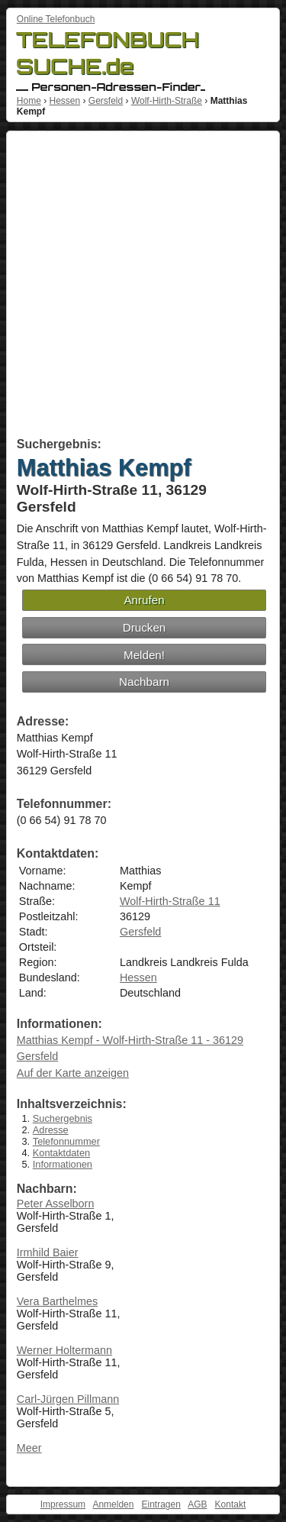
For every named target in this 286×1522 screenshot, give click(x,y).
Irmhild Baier (48, 1252)
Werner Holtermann (64, 1350)
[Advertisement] (143, 287)
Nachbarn (144, 681)
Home (29, 100)
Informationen (62, 1164)
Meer (29, 1448)
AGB (197, 1504)
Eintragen (160, 1504)
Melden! (144, 654)
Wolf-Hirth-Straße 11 (170, 901)
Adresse (51, 1130)
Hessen (64, 100)
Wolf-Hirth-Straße (166, 100)
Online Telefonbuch (56, 19)
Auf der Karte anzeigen (73, 1073)
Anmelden (112, 1504)
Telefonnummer (66, 1141)
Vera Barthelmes (57, 1301)
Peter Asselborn (56, 1203)
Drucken (144, 627)
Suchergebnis (62, 1118)
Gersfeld (105, 100)
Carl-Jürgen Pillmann (68, 1399)
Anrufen (144, 599)
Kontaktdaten (61, 1152)
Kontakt (230, 1504)
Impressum (62, 1504)
